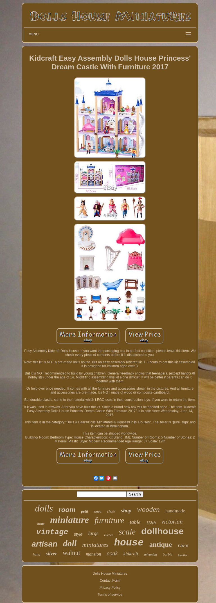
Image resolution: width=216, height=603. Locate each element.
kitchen (108, 534)
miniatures (95, 544)
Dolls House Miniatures (110, 573)
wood (97, 511)
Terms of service (110, 595)
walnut (71, 552)
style (78, 534)
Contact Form (110, 581)
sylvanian (150, 554)
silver (51, 553)
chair (111, 511)
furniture (109, 520)
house (129, 543)
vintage (52, 532)
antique (160, 544)
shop (126, 510)
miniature (69, 520)
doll (69, 543)
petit (84, 511)
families (182, 555)
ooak (112, 553)
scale (127, 531)
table (135, 522)
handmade (175, 510)
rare (182, 546)
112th (151, 522)
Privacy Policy (110, 588)
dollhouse (162, 531)
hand (36, 554)
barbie (167, 554)
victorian (172, 521)
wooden (148, 509)
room (66, 509)
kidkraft (130, 553)
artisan (44, 544)
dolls (44, 508)
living (40, 523)
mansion (93, 554)
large (93, 533)
